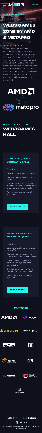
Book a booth (17, 207)
